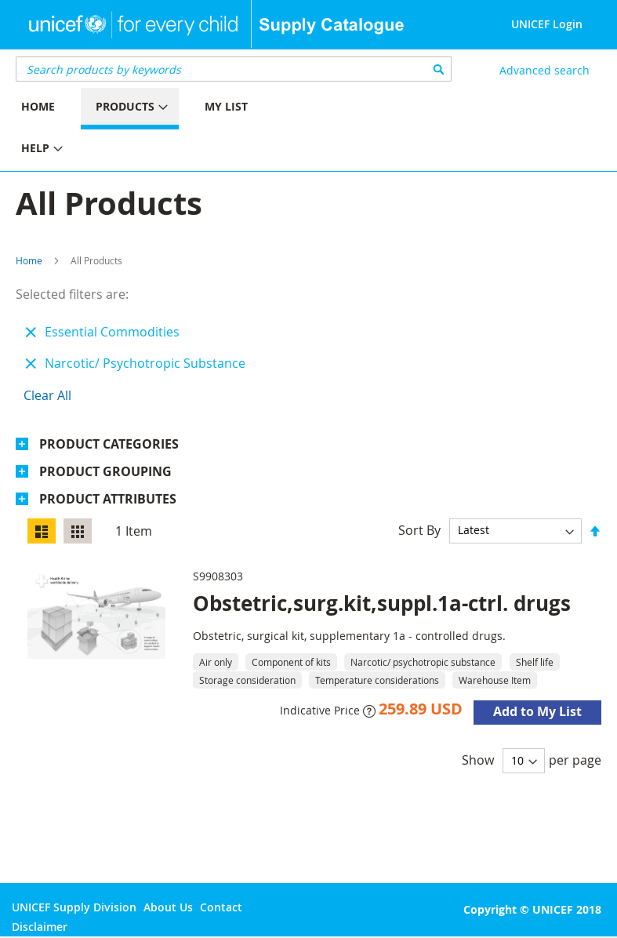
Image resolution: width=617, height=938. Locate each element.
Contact (221, 907)
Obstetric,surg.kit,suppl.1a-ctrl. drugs (382, 603)
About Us (168, 907)
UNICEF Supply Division (74, 907)
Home (29, 260)
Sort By (419, 529)
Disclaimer (39, 926)
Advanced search (544, 70)
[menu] (154, 129)
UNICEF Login (547, 23)
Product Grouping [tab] (105, 471)
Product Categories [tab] (109, 444)
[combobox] (234, 69)
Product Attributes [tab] (107, 498)
